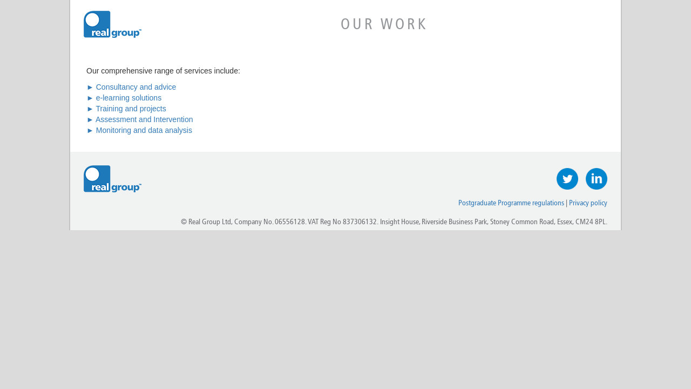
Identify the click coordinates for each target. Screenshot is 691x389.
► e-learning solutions (123, 97)
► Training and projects (126, 108)
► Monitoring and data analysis (139, 130)
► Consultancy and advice (131, 87)
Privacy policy (588, 202)
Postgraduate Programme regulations (511, 202)
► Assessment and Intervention (139, 119)
